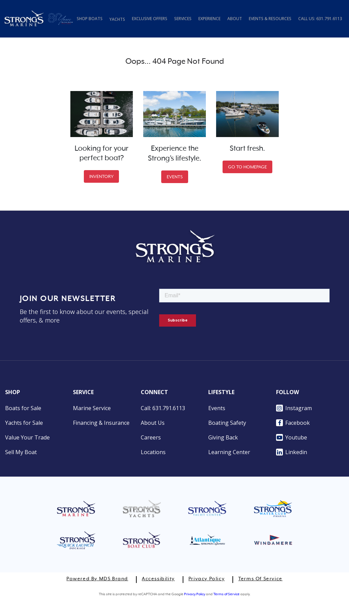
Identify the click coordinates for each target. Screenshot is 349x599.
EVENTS (175, 177)
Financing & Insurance (101, 422)
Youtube (291, 437)
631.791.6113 (329, 18)
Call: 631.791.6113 (163, 408)
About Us (153, 422)
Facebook (293, 422)
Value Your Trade (27, 437)
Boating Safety (227, 422)
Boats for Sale (23, 408)
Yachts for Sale (24, 422)
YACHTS (117, 19)
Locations (153, 452)
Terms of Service (260, 579)
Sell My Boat (21, 452)
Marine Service (92, 408)
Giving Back (223, 437)
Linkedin (291, 452)
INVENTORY (101, 176)
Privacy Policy (206, 579)
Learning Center (229, 452)
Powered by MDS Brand (97, 579)
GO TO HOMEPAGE (247, 167)
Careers (151, 437)
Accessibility (158, 579)
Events (216, 408)
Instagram (294, 408)
